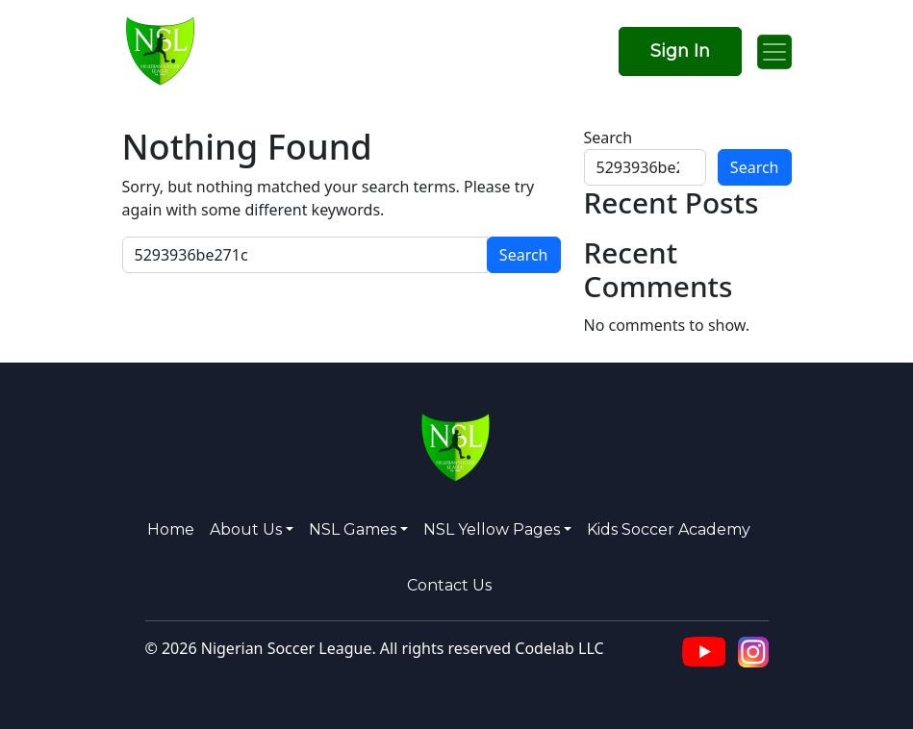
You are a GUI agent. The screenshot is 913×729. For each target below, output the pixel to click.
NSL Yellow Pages (491, 529)
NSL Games (352, 529)
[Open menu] (774, 52)
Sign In (680, 51)
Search (608, 137)
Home (170, 529)
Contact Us (449, 585)
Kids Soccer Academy (668, 529)
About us (246, 529)
